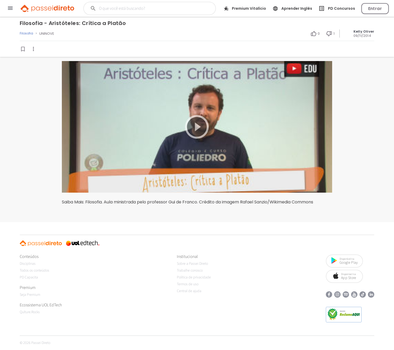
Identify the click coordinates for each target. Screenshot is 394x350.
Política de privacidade (194, 277)
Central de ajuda (189, 291)
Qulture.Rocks (30, 312)
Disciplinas (28, 264)
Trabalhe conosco (190, 270)
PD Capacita (29, 277)
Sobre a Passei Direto (192, 264)
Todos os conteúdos (34, 270)
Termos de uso (187, 284)
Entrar (375, 9)
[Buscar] (144, 8)
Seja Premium (30, 295)
